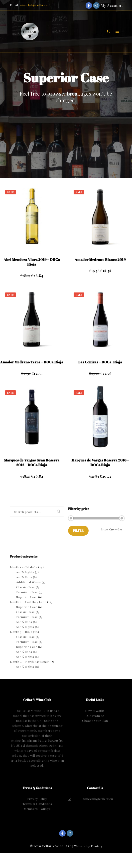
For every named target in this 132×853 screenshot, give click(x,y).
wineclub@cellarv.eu (35, 5)
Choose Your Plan (95, 721)
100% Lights (25, 572)
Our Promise (95, 716)
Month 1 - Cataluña (23, 567)
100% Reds (24, 577)
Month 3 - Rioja (21, 632)
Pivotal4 (96, 846)
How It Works (95, 711)
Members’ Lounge (37, 809)
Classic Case (25, 587)
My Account (104, 5)
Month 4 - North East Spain (29, 662)
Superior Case (26, 597)
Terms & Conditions (37, 804)
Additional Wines (28, 582)
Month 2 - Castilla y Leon (28, 602)
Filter (78, 530)
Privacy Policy (37, 799)
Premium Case (27, 592)
